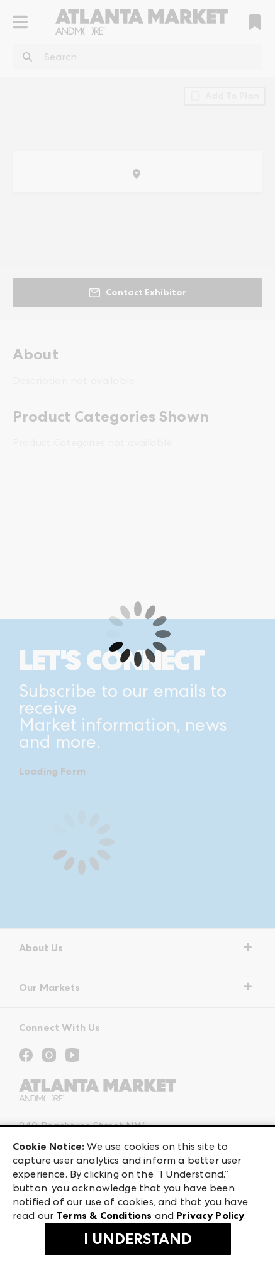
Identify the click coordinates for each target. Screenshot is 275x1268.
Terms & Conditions (104, 1216)
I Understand (138, 1239)
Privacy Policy (210, 1216)
